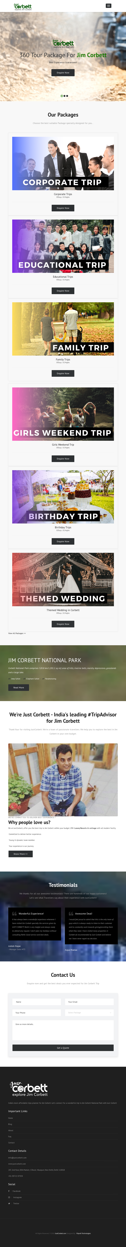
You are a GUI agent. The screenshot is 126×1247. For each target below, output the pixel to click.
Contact (11, 1142)
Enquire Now (63, 72)
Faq (9, 1136)
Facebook (14, 1191)
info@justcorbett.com (17, 1157)
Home (10, 1118)
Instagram (15, 1197)
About (10, 1130)
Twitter (13, 1203)
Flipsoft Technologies (83, 1233)
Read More (18, 687)
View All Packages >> (17, 633)
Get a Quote (63, 1047)
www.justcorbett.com (17, 1164)
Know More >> (21, 853)
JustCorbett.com (61, 1233)
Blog (10, 1124)
